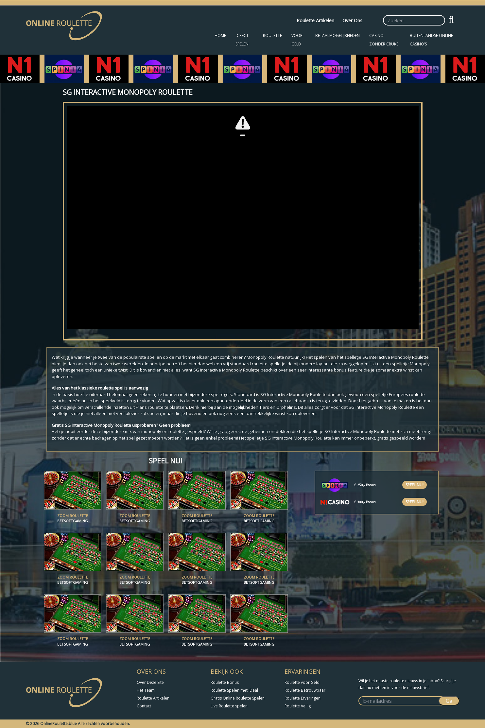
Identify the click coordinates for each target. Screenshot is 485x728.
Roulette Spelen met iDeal (234, 690)
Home (220, 35)
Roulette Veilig (298, 706)
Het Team (146, 690)
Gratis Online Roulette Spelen (238, 698)
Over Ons (352, 20)
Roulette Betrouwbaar (305, 690)
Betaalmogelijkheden (337, 35)
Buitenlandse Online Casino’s (431, 40)
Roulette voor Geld (302, 682)
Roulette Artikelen (315, 20)
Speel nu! (415, 485)
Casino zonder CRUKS (383, 40)
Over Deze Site (150, 682)
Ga (449, 700)
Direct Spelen (242, 40)
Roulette (272, 35)
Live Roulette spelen (229, 706)
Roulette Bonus (225, 682)
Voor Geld (297, 40)
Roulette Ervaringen (302, 698)
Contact (144, 706)
